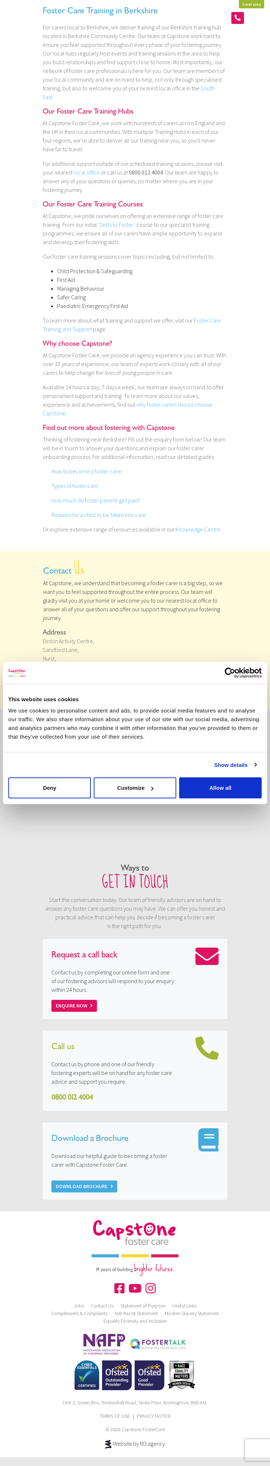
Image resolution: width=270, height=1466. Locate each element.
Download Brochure (84, 1186)
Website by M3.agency (135, 1444)
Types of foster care (74, 485)
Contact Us (102, 1305)
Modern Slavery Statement (192, 1313)
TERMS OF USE (115, 1416)
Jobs (79, 1305)
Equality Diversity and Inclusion (135, 1321)
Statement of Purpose (143, 1305)
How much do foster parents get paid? (96, 500)
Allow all (220, 788)
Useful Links (184, 1305)
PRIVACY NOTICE (154, 1416)
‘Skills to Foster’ (116, 224)
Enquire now (74, 1005)
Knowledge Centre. (199, 529)
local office (86, 172)
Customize (135, 788)
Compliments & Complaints (79, 1313)
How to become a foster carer (86, 471)
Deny (49, 788)
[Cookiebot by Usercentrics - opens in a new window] (230, 672)
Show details (231, 764)
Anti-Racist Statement (136, 1313)
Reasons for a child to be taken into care (98, 514)
